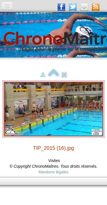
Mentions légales (53, 172)
